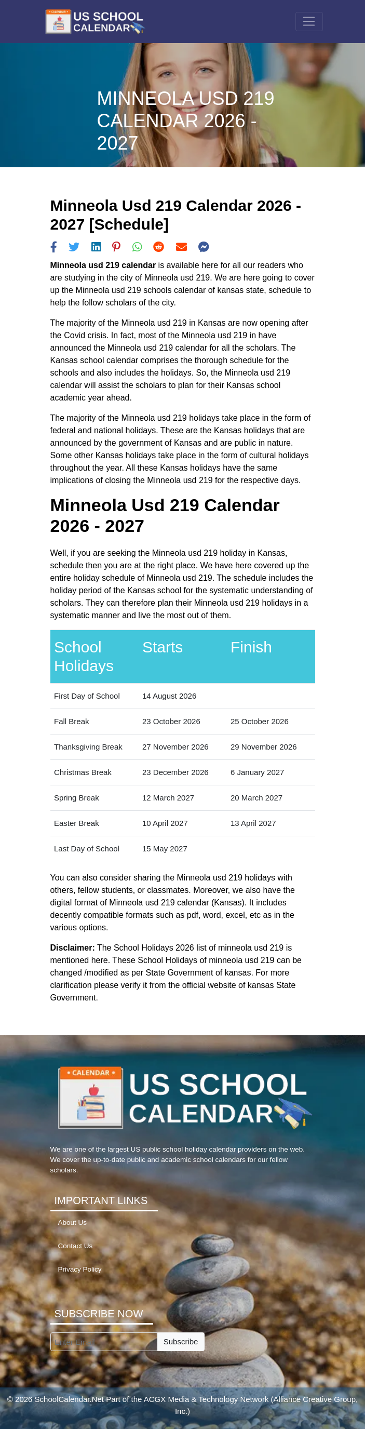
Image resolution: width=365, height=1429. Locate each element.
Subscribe (181, 1341)
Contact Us (75, 1246)
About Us (72, 1222)
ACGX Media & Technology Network (206, 1399)
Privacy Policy (80, 1269)
